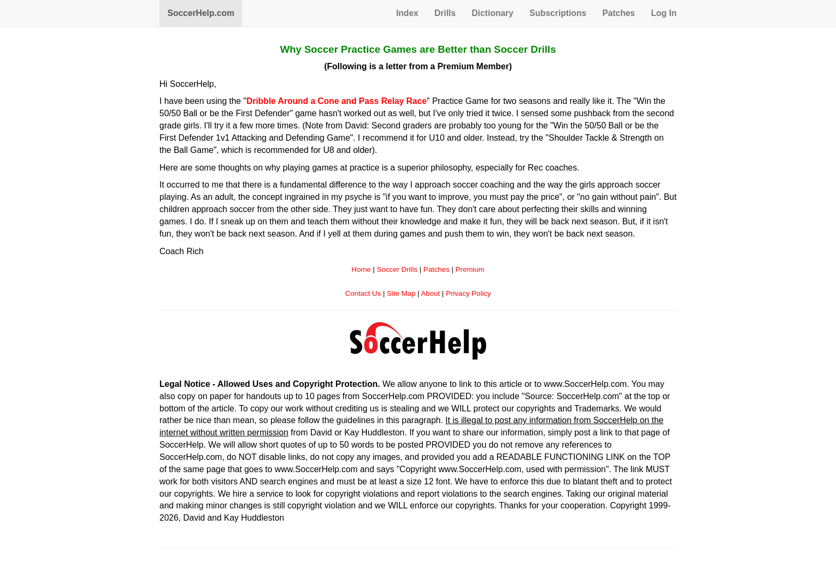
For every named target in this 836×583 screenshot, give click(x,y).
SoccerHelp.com (200, 13)
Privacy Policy (468, 293)
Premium (469, 269)
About (430, 293)
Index (407, 13)
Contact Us (363, 293)
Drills (445, 13)
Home (361, 269)
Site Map (401, 293)
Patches (618, 13)
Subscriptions (557, 13)
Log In (664, 13)
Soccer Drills (397, 269)
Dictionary (492, 13)
